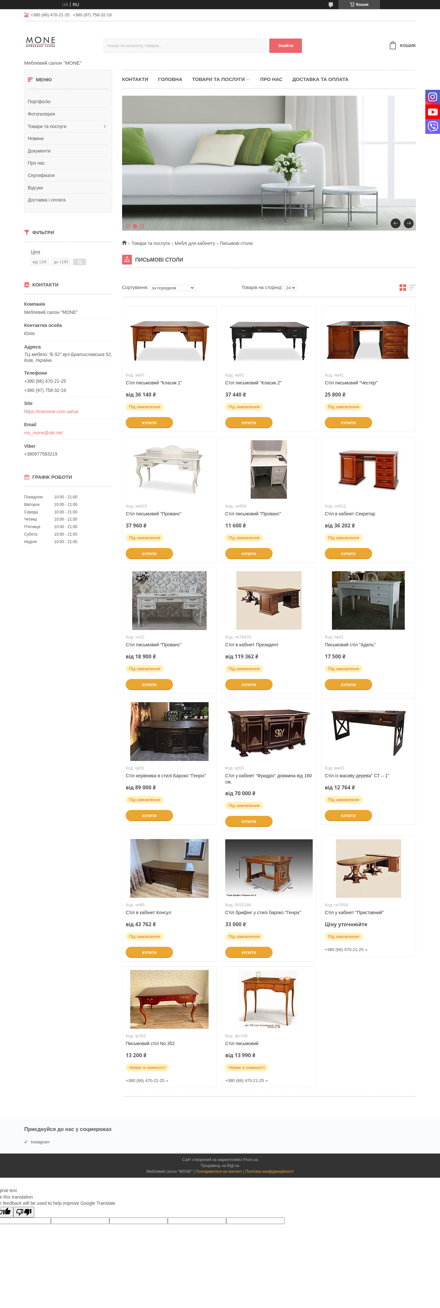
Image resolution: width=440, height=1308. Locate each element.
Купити (149, 423)
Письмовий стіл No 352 (150, 1043)
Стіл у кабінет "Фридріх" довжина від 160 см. (268, 778)
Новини (36, 138)
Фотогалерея (41, 114)
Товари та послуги (47, 126)
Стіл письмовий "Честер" (351, 382)
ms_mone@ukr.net (43, 432)
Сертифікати (41, 175)
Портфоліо (39, 101)
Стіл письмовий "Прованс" (153, 513)
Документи (39, 150)
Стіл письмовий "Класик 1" (154, 382)
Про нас (36, 163)
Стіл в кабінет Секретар (350, 513)
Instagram (40, 1141)
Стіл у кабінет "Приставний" (354, 912)
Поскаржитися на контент (219, 1171)
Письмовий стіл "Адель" (350, 644)
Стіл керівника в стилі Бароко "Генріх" (166, 775)
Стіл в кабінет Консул (148, 912)
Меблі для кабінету (195, 243)
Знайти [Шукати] (285, 45)
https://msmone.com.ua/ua (51, 411)
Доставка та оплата (320, 79)
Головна (170, 79)
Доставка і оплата (47, 199)
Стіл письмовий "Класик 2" (253, 382)
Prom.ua (250, 1159)
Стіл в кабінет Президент (251, 644)
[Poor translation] (23, 1212)
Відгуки (35, 187)
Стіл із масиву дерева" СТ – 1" (357, 775)
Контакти (135, 79)
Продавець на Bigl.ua (220, 1165)
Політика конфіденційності (269, 1171)
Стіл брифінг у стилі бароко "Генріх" (263, 912)
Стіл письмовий (242, 1043)
